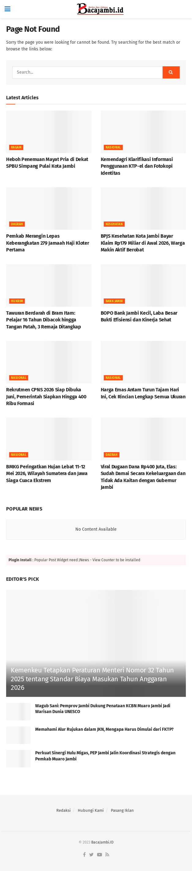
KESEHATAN (114, 224)
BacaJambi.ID (102, 842)
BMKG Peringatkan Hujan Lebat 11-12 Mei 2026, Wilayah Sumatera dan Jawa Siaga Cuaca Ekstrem (47, 473)
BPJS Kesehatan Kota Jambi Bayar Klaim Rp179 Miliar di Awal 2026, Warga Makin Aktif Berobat (143, 243)
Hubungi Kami (91, 810)
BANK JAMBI (114, 301)
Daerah (17, 224)
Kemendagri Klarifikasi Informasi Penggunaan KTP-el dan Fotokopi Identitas (137, 166)
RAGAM (16, 147)
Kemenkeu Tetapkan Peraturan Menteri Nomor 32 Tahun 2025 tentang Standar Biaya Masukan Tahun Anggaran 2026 (92, 679)
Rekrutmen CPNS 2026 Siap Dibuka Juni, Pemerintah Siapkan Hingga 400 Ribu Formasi (46, 396)
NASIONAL (113, 147)
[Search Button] (171, 72)
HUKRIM (17, 301)
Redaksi (63, 810)
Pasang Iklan (122, 810)
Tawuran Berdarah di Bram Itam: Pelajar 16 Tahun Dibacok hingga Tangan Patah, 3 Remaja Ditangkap (43, 320)
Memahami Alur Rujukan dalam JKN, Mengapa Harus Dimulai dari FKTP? (104, 729)
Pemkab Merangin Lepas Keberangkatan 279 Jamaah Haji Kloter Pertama (47, 243)
